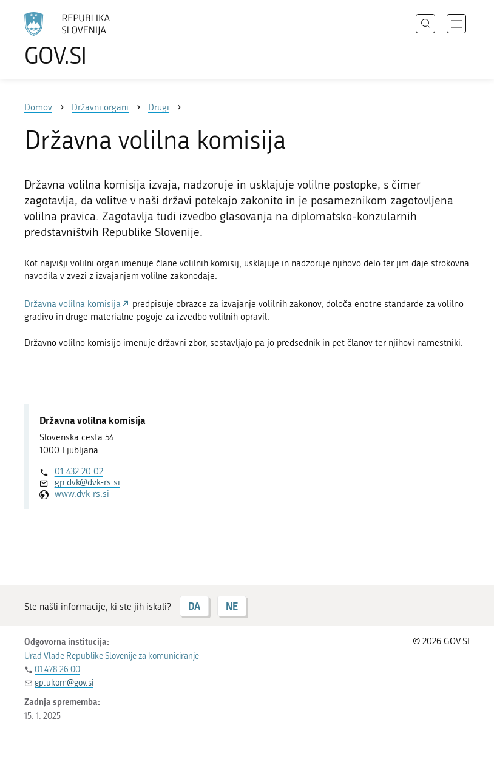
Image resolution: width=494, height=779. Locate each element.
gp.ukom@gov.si (64, 683)
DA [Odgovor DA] (194, 606)
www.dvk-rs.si (82, 493)
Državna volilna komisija (72, 303)
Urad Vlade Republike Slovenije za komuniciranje (111, 656)
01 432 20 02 (79, 471)
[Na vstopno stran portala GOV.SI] (85, 39)
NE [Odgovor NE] (232, 606)
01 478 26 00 (57, 669)
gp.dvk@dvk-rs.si (87, 482)
